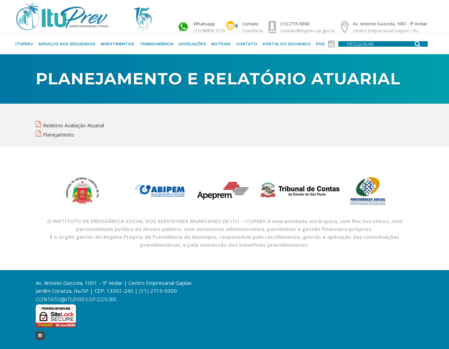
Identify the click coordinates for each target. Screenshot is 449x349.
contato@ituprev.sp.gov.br (76, 299)
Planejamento (58, 134)
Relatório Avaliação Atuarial (73, 125)
